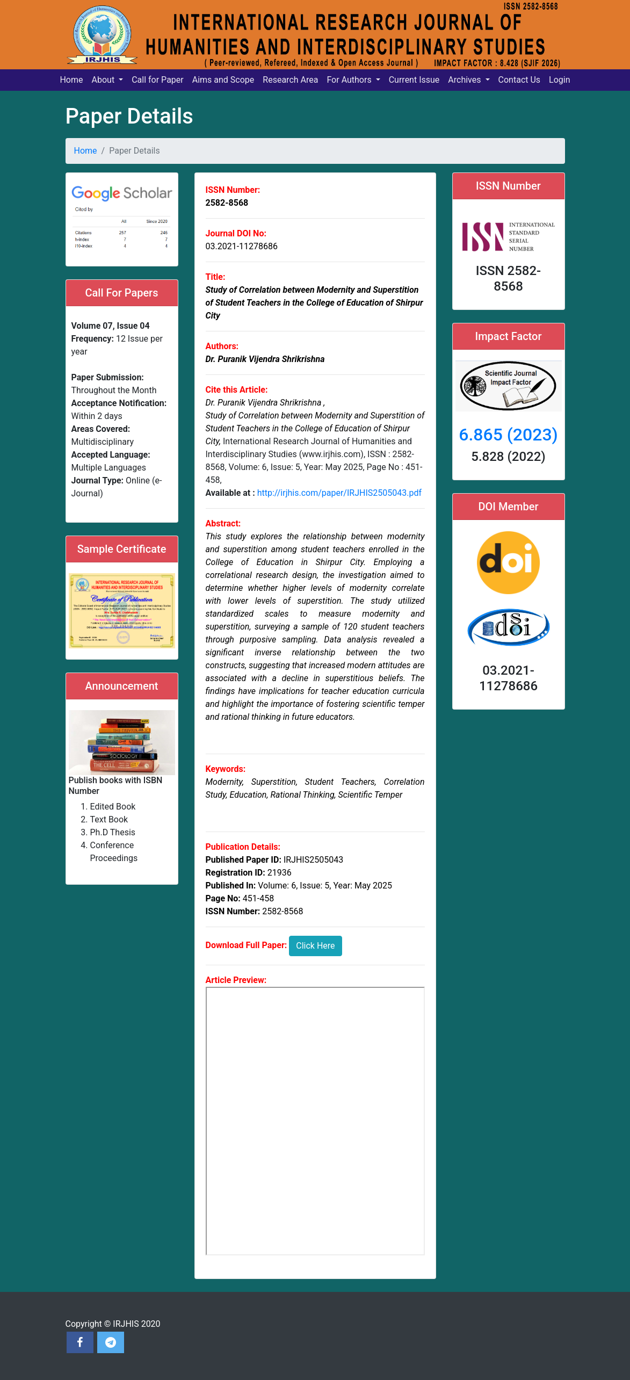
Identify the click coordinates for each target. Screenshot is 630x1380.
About (104, 80)
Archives (465, 80)
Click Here (315, 946)
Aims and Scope (223, 80)
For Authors (350, 80)
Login (559, 80)
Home (71, 80)
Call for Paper (158, 80)
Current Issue (414, 80)
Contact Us (519, 80)
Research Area (290, 80)
